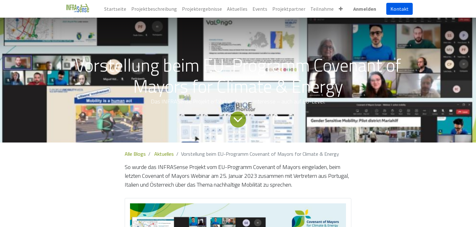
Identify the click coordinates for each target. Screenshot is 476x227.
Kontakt (399, 9)
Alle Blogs (135, 154)
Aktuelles (164, 154)
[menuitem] (115, 9)
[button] (340, 9)
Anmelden (364, 9)
